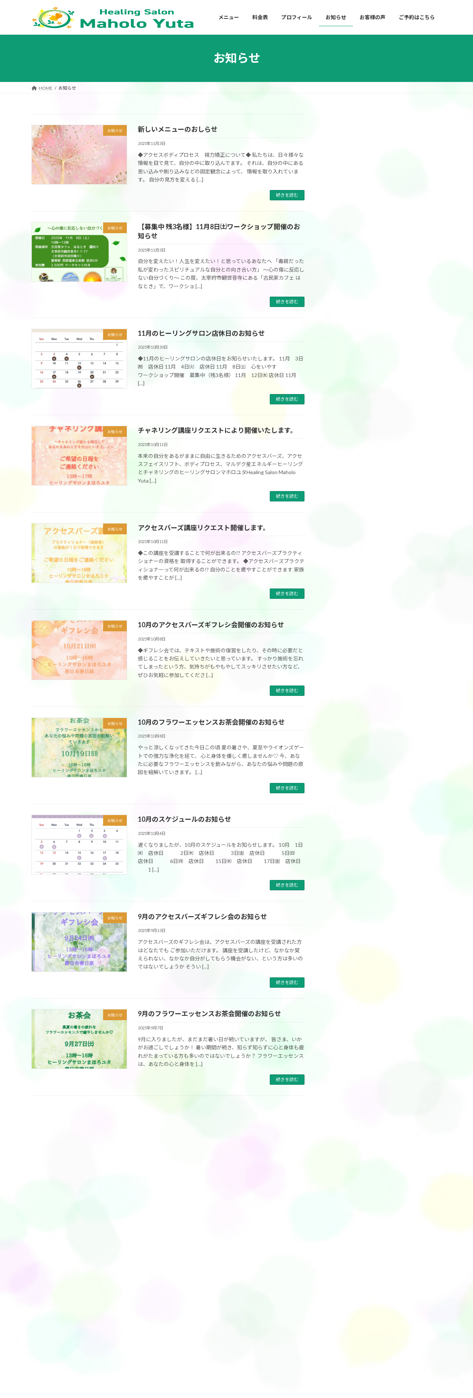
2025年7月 (345, 915)
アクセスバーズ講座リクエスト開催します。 (203, 528)
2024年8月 (345, 1080)
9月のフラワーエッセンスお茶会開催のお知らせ (209, 1013)
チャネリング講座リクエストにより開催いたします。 (217, 430)
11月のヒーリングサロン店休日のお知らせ (201, 333)
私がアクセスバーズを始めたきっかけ (358, 1322)
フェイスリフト (356, 696)
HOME (323, 1296)
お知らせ (343, 726)
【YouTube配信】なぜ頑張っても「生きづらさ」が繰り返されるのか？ (408, 208)
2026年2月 (345, 811)
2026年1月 (345, 826)
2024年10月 (347, 1050)
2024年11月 (347, 1035)
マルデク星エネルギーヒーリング (377, 711)
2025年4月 (345, 960)
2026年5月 (345, 766)
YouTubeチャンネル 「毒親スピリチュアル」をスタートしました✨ (407, 290)
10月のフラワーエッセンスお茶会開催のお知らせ (211, 722)
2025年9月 (345, 886)
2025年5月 (345, 945)
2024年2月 (345, 1140)
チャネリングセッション (200, 1361)
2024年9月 (345, 1065)
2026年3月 (345, 796)
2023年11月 (347, 1185)
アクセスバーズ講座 (361, 666)
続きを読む (287, 195)
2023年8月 (345, 1230)
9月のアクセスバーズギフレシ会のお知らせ (202, 916)
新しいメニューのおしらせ (178, 129)
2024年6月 (345, 1095)
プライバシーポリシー (339, 1348)
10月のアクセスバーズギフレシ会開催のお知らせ (211, 625)
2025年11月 (347, 856)
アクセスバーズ (356, 651)
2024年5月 (345, 1110)
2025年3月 (345, 975)
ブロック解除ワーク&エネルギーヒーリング (220, 1374)
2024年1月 (345, 1155)
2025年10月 (347, 870)
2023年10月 (347, 1200)
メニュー (185, 1297)
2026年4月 (345, 781)
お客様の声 (346, 636)
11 (199, 1115)
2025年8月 (345, 900)
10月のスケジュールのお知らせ (184, 819)
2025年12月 (347, 841)
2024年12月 (347, 1020)
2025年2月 (345, 990)
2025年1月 (345, 1005)
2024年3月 (345, 1125)
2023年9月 (345, 1215)
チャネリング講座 (359, 681)
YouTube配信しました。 (402, 246)
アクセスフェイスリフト (200, 1336)
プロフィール (330, 1309)
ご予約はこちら (332, 1361)
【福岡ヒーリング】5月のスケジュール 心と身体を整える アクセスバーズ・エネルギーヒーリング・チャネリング (407, 155)
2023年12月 (347, 1170)
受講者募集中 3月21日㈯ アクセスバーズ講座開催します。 (407, 501)
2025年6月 (345, 931)
